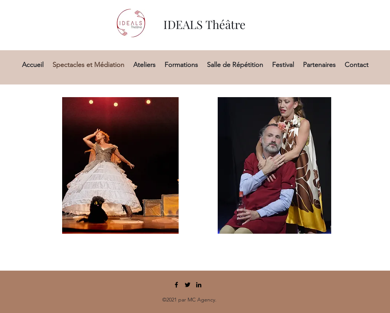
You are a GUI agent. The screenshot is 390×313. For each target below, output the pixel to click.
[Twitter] (187, 284)
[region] (117, 164)
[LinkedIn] (198, 284)
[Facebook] (176, 284)
